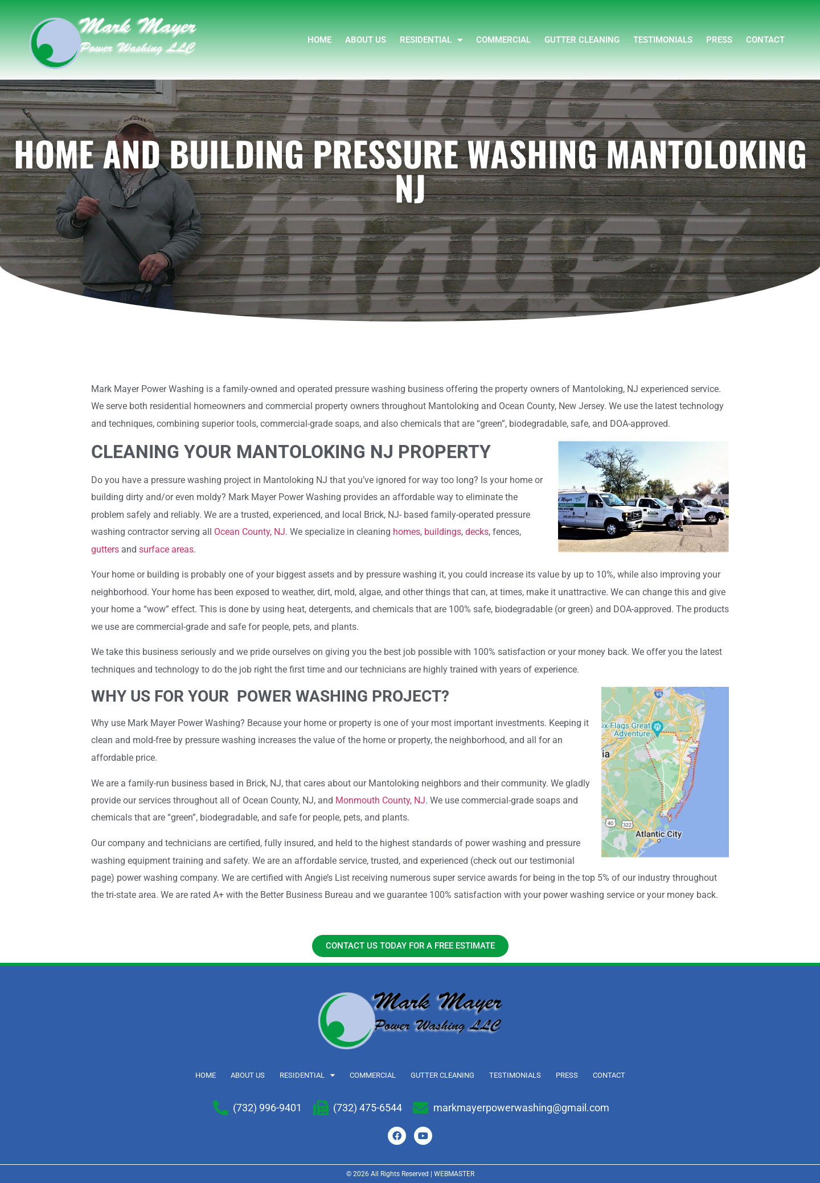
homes (406, 531)
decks (477, 531)
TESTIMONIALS (662, 40)
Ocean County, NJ (249, 531)
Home (319, 40)
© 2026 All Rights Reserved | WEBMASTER (410, 1174)
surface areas (166, 549)
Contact (765, 40)
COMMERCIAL (503, 40)
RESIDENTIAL (431, 40)
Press (719, 40)
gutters (105, 549)
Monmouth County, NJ (380, 800)
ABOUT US (365, 40)
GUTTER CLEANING (582, 40)
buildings (442, 531)
